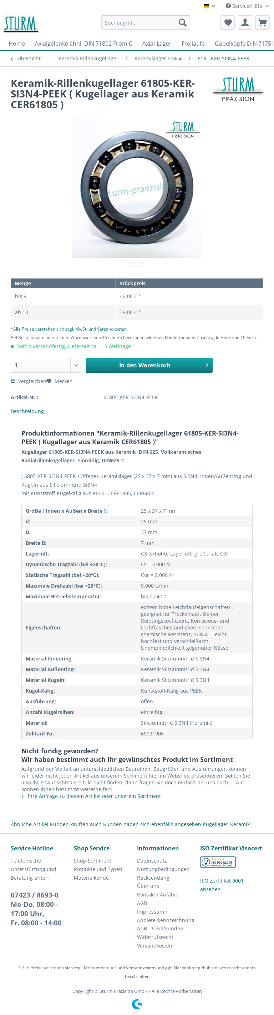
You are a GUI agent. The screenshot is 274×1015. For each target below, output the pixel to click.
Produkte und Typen (98, 869)
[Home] (17, 43)
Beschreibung (27, 411)
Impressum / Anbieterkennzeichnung (165, 916)
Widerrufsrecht (155, 937)
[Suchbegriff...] (146, 22)
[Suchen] (182, 22)
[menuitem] (146, 25)
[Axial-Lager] (157, 43)
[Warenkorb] (262, 22)
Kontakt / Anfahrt (157, 894)
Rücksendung (153, 877)
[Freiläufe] (193, 43)
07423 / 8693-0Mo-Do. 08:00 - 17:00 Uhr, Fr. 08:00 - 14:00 (36, 909)
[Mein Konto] (245, 22)
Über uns (148, 886)
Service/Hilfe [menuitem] (245, 5)
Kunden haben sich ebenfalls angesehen (152, 824)
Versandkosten (154, 945)
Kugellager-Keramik (226, 824)
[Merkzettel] (227, 22)
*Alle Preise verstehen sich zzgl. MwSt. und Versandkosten (69, 329)
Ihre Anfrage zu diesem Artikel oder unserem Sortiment (91, 796)
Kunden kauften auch (76, 824)
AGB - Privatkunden (160, 928)
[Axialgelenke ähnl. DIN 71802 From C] (83, 43)
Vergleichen (28, 381)
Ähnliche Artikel (30, 824)
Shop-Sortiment (92, 860)
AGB (142, 903)
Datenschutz (152, 860)
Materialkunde (91, 877)
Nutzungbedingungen (163, 869)
